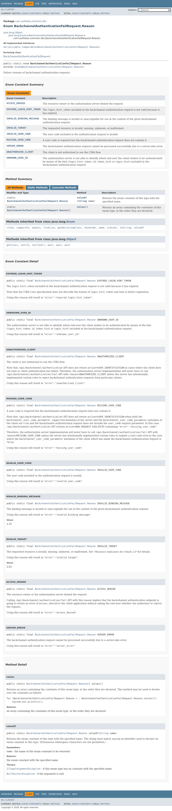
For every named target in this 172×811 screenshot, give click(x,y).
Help (74, 4)
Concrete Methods (64, 187)
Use (37, 4)
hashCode (90, 227)
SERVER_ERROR (15, 145)
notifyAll (38, 245)
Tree (44, 4)
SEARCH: (132, 10)
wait (50, 245)
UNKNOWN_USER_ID (17, 157)
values (81, 207)
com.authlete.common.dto (30, 21)
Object (71, 239)
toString (125, 227)
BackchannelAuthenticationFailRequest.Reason (56, 35)
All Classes (7, 9)
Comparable (29, 47)
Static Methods (38, 187)
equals (36, 227)
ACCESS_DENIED (16, 103)
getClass (12, 245)
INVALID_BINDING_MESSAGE (23, 118)
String (82, 201)
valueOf (82, 197)
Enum (17, 66)
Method (55, 13)
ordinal (112, 227)
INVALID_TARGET (16, 127)
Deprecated (55, 4)
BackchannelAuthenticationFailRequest (26, 56)
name (101, 227)
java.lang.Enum (17, 35)
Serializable (11, 47)
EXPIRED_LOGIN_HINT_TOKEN (23, 109)
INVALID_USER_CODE (19, 134)
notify (25, 245)
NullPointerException (21, 773)
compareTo (22, 227)
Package (18, 4)
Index (67, 4)
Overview (6, 4)
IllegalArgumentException (23, 768)
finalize (49, 227)
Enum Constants (31, 13)
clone (10, 227)
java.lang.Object (13, 32)
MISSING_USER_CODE (19, 139)
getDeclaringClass (69, 227)
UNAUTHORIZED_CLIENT (20, 152)
